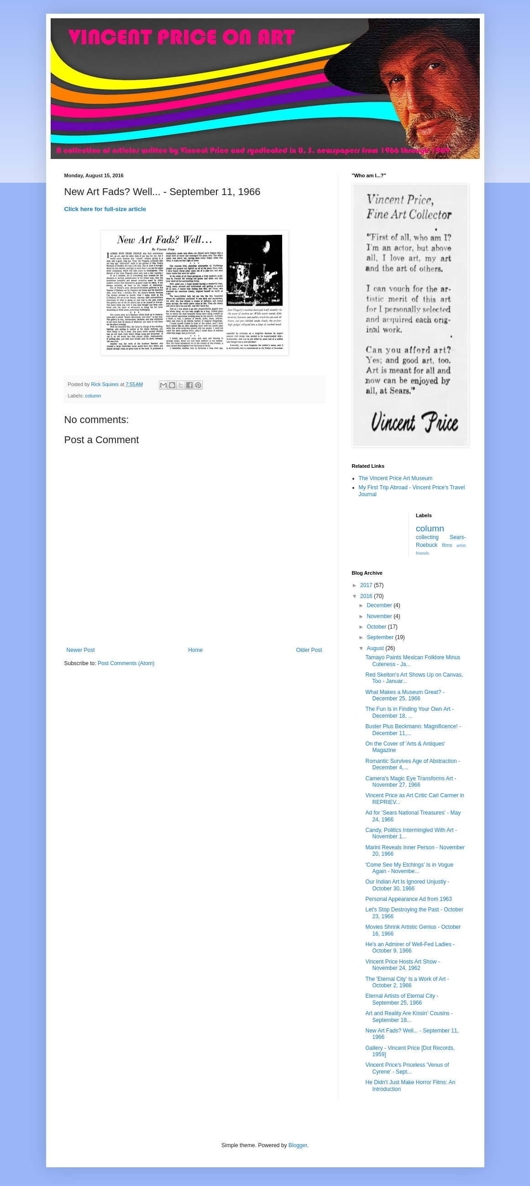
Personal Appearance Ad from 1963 (408, 899)
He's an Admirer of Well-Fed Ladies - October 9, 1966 (409, 947)
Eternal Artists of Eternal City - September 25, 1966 (401, 999)
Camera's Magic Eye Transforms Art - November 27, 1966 (410, 781)
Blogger (298, 1145)
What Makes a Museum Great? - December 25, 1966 (404, 695)
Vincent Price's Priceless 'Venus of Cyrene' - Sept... (407, 1068)
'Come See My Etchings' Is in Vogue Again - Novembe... (409, 868)
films (447, 545)
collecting (427, 537)
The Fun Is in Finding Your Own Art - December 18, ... (409, 712)
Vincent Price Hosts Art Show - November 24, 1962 (402, 964)
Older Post (309, 650)
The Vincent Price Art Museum (396, 478)
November (380, 616)
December (380, 605)
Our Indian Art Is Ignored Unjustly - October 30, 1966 (407, 885)
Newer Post (81, 650)
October (377, 627)
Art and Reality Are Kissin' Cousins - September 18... (409, 1016)
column (93, 395)
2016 (367, 596)
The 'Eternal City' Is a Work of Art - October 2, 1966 (407, 982)
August (376, 648)
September (381, 637)
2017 (367, 585)
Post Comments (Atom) (126, 663)
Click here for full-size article (105, 209)
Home (195, 650)
